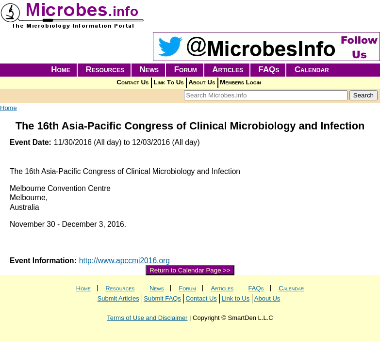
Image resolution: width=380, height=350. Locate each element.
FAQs (269, 69)
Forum (185, 69)
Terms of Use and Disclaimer (147, 317)
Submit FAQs (162, 298)
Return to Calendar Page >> (190, 270)
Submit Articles (118, 298)
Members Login (240, 82)
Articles (227, 69)
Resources (104, 69)
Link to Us (235, 298)
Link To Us (168, 82)
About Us (201, 82)
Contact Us (132, 82)
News (149, 69)
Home (60, 69)
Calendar (312, 69)
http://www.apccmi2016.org (124, 260)
